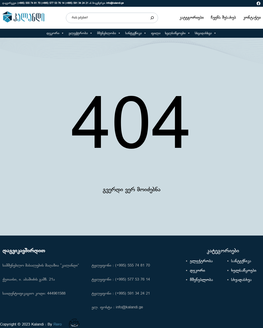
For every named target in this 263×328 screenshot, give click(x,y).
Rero (58, 324)
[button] (62, 33)
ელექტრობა (81, 33)
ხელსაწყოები (177, 33)
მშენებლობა (109, 33)
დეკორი (55, 33)
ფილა (156, 33)
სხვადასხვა (205, 33)
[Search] (152, 18)
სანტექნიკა (136, 33)
